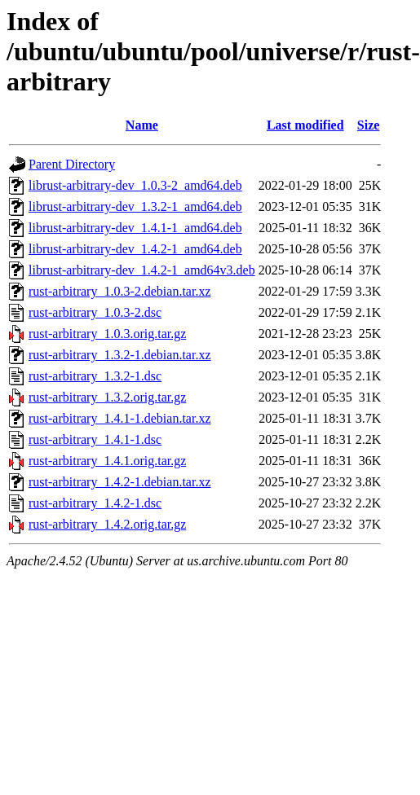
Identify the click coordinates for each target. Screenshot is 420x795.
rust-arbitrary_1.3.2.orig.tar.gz (107, 397)
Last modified (305, 125)
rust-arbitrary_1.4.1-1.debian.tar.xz (119, 418)
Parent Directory (72, 164)
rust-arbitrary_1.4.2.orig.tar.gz (107, 524)
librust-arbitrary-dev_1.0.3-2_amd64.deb (135, 185)
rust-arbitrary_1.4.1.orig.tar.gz (107, 461)
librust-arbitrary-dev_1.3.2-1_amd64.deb (135, 206)
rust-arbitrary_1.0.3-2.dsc (95, 312)
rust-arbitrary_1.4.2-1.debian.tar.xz (119, 482)
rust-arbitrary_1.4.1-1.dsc (95, 439)
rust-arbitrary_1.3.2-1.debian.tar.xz (119, 355)
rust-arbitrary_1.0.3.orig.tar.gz (107, 333)
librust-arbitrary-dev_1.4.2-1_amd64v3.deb (142, 270)
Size (368, 125)
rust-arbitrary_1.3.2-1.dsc (95, 376)
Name (142, 125)
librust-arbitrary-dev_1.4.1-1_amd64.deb (135, 228)
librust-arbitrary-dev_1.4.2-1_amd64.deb (135, 249)
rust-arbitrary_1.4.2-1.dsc (95, 503)
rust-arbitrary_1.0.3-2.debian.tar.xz (119, 291)
